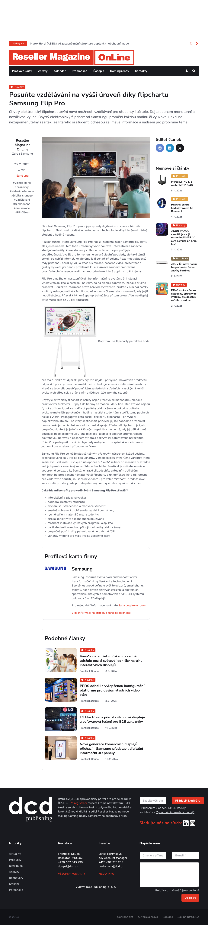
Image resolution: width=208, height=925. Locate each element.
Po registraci (79, 803)
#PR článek (22, 212)
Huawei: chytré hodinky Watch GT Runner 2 (182, 208)
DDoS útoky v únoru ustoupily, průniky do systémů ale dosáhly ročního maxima (184, 295)
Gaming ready (119, 71)
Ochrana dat (125, 917)
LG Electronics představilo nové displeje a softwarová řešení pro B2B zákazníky (112, 719)
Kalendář (60, 71)
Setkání (14, 884)
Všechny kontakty (72, 873)
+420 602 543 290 (70, 862)
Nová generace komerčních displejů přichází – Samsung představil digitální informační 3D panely (111, 748)
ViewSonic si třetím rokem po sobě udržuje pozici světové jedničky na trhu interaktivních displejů (111, 660)
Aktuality (15, 853)
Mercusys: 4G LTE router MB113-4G (182, 183)
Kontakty (141, 71)
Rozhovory (16, 878)
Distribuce (16, 866)
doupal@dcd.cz (68, 866)
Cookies (167, 917)
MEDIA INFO (106, 873)
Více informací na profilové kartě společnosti (101, 612)
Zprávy (43, 71)
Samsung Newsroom (132, 605)
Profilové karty (22, 71)
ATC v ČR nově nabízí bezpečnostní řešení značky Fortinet (184, 267)
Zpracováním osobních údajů (175, 812)
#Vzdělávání (22, 199)
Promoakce (79, 71)
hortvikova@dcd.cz (111, 866)
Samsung (22, 175)
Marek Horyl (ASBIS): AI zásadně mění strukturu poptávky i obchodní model (80, 43)
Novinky (17, 86)
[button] (193, 71)
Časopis (98, 71)
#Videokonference (22, 191)
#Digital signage (22, 195)
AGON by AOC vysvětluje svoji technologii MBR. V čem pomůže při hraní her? (184, 237)
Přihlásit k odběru (187, 800)
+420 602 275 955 (111, 862)
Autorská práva (148, 917)
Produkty (15, 860)
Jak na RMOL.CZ (188, 917)
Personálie (16, 890)
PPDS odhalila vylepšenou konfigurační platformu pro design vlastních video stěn (112, 690)
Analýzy (14, 872)
